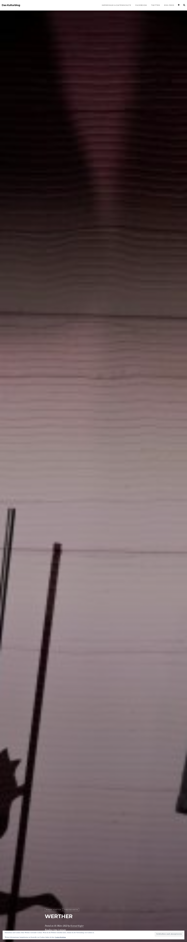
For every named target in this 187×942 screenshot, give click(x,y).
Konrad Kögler (77, 926)
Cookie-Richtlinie (60, 937)
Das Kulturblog (11, 5)
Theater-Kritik (71, 910)
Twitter (155, 5)
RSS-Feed (169, 5)
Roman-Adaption (53, 910)
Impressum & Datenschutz (116, 5)
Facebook (141, 5)
